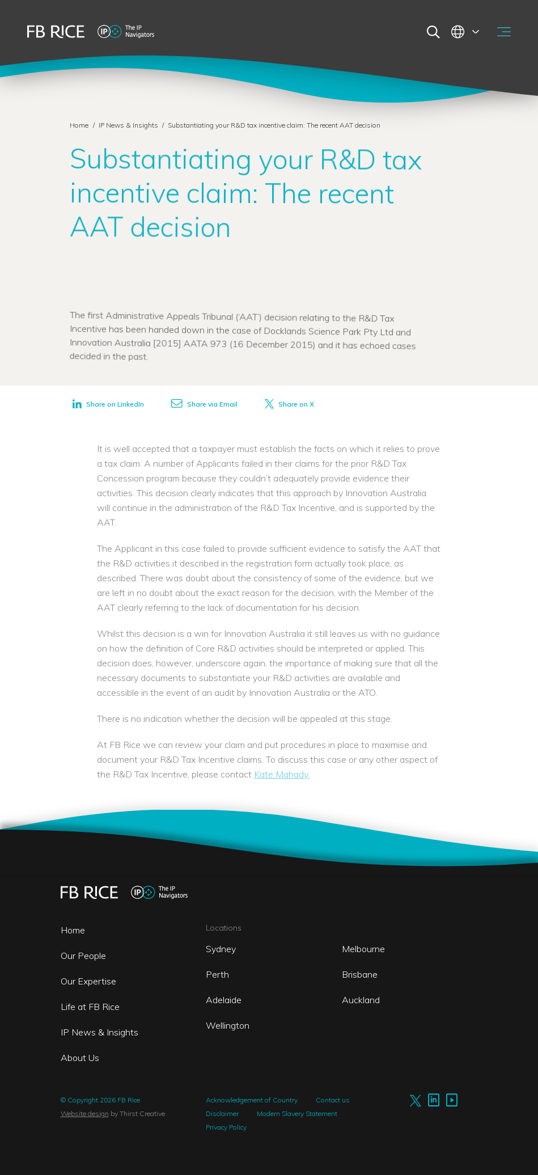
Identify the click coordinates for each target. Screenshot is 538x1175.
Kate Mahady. (282, 774)
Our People (83, 955)
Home (79, 125)
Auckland (361, 999)
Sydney (221, 948)
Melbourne (363, 948)
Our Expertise (88, 981)
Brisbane (360, 974)
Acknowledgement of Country (252, 1100)
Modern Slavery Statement (297, 1113)
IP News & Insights (129, 125)
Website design (85, 1113)
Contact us (333, 1100)
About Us (80, 1057)
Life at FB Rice (90, 1006)
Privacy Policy (226, 1127)
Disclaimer (222, 1113)
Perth (217, 974)
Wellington (227, 1025)
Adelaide (224, 999)
